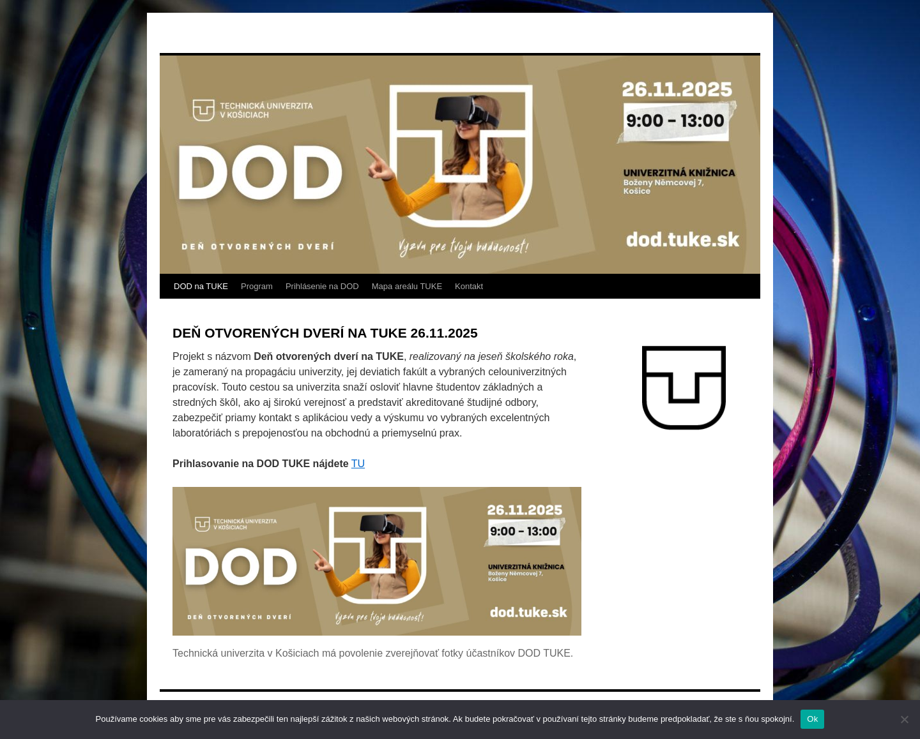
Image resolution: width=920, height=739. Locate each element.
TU (358, 463)
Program (257, 286)
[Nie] (904, 719)
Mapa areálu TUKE (407, 286)
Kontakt (469, 286)
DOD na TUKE (201, 286)
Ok (812, 719)
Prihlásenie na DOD (322, 286)
